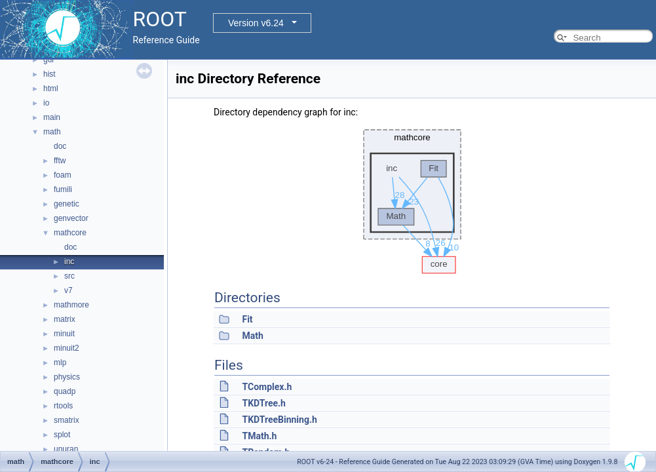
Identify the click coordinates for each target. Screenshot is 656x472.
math (52, 131)
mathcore (70, 232)
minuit (64, 333)
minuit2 (66, 348)
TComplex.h (267, 387)
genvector (71, 218)
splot (62, 434)
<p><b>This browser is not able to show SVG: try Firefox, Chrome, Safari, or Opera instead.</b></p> (412, 198)
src (69, 276)
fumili (63, 189)
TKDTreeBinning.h (279, 419)
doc (60, 146)
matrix (64, 319)
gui (48, 59)
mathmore (71, 304)
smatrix (66, 420)
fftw (60, 160)
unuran (66, 449)
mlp (60, 362)
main (51, 117)
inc (69, 261)
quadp (64, 391)
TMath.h (259, 436)
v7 (68, 290)
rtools (63, 405)
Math (252, 335)
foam (62, 175)
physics (67, 377)
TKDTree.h (263, 403)
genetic (66, 203)
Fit (247, 319)
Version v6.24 (256, 23)
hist (49, 74)
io (46, 103)
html (50, 88)
